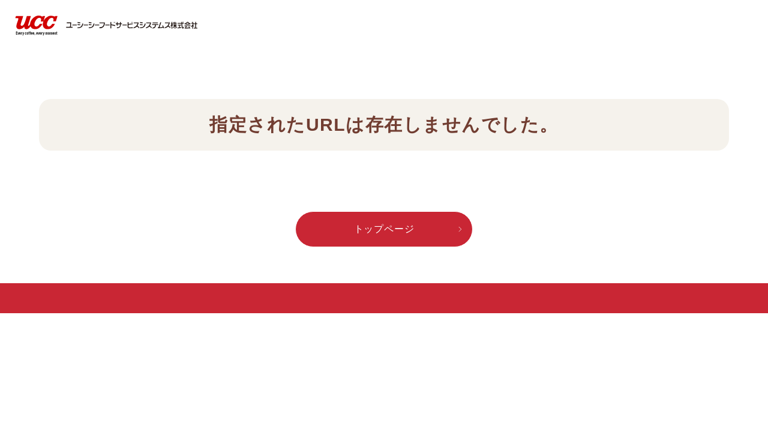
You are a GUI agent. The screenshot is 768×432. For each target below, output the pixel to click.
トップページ (384, 229)
